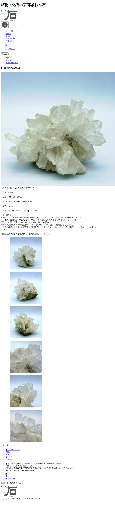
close (5, 54)
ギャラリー (10, 457)
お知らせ (9, 459)
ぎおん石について (13, 450)
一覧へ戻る (5, 445)
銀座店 (8, 454)
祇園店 (8, 452)
